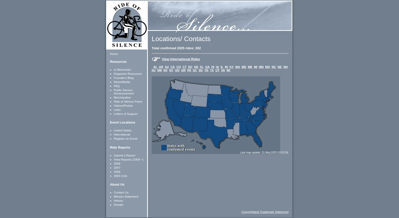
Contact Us (121, 192)
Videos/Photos (123, 105)
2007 (117, 167)
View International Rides (181, 59)
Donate (118, 204)
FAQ (117, 86)
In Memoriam (122, 69)
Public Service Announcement (124, 91)
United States (123, 130)
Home (114, 53)
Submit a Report (124, 155)
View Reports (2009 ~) (128, 159)
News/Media (122, 81)
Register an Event (125, 138)
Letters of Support (125, 113)
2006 (117, 171)
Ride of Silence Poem (128, 101)
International (122, 134)
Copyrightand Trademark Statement (265, 211)
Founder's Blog (124, 77)
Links (117, 109)
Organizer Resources (128, 73)
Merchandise (122, 97)
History (118, 200)
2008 (117, 163)
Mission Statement (126, 196)
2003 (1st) (120, 175)
